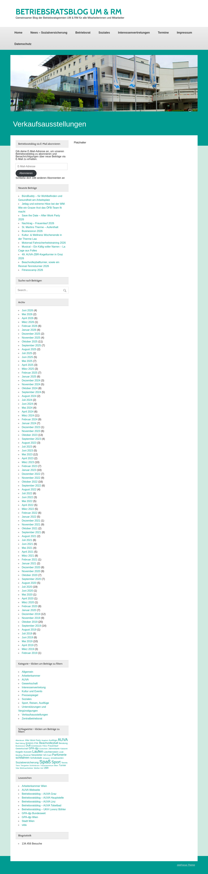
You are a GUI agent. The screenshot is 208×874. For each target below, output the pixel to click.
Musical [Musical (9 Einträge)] (27, 755)
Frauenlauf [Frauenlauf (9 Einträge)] (53, 746)
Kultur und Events (32, 691)
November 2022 (31, 477)
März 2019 (28, 649)
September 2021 (31, 532)
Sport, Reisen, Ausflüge (35, 703)
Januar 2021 (29, 563)
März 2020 (28, 602)
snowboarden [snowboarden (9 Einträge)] (57, 758)
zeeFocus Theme (186, 865)
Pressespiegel (30, 695)
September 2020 (31, 579)
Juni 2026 (27, 310)
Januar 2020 (29, 610)
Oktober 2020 (30, 575)
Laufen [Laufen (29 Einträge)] (37, 751)
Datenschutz (23, 44)
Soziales (104, 32)
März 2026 (28, 322)
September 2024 (31, 392)
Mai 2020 (27, 594)
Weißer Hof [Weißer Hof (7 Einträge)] (38, 768)
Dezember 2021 (31, 520)
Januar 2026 (29, 329)
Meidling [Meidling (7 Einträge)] (19, 755)
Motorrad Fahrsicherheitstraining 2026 (44, 242)
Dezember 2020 (31, 567)
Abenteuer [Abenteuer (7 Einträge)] (20, 740)
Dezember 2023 (31, 427)
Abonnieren (26, 173)
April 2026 (27, 318)
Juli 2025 (27, 353)
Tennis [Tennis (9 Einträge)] (64, 762)
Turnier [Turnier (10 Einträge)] (62, 765)
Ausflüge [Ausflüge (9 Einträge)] (53, 740)
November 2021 (31, 524)
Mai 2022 (27, 501)
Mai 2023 (27, 454)
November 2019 (31, 618)
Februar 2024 (29, 419)
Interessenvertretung (34, 687)
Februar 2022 (29, 512)
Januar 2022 (29, 516)
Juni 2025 (27, 357)
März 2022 (28, 509)
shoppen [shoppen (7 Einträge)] (46, 758)
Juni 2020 (27, 590)
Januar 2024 (29, 423)
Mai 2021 (27, 547)
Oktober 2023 (30, 435)
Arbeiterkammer (31, 675)
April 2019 (27, 645)
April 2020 (27, 598)
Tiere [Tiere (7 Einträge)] (18, 765)
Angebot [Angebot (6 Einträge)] (44, 740)
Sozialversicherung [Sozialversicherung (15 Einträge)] (27, 762)
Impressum (184, 32)
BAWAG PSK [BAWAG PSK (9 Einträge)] (32, 743)
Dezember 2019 (31, 614)
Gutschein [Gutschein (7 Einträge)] (43, 749)
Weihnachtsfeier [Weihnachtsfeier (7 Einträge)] (26, 768)
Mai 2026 (27, 314)
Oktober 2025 (30, 341)
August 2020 (29, 583)
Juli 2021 (27, 540)
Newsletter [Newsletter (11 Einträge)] (37, 755)
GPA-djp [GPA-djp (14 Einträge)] (34, 748)
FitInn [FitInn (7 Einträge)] (44, 746)
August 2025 (29, 349)
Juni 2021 (27, 544)
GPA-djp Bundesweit (34, 813)
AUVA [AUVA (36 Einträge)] (63, 740)
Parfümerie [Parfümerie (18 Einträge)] (59, 754)
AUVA (25, 679)
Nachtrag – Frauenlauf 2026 (38, 223)
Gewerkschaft (30, 683)
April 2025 (27, 365)
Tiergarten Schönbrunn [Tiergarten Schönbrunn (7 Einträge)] (29, 765)
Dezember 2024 (31, 380)
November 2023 (31, 431)
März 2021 (28, 555)
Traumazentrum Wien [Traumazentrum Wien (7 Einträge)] (49, 765)
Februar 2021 (29, 559)
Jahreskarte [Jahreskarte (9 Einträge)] (54, 748)
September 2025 (31, 345)
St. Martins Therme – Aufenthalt (40, 227)
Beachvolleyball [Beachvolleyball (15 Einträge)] (48, 743)
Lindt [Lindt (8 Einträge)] (61, 752)
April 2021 (27, 551)
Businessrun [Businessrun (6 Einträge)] (20, 746)
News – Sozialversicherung (48, 32)
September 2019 (31, 625)
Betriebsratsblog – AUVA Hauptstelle (43, 797)
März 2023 (28, 462)
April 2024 (27, 411)
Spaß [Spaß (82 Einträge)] (45, 761)
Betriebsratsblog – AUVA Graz (39, 793)
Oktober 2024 (30, 388)
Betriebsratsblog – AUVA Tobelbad (41, 805)
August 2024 (29, 396)
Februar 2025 (29, 372)
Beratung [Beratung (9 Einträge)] (63, 743)
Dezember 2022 (31, 474)
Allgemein (27, 671)
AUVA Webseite (31, 790)
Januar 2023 (29, 470)
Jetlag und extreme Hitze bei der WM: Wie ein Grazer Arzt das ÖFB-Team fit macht (41, 207)
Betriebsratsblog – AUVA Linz (39, 801)
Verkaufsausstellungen (35, 714)
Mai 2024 (27, 407)
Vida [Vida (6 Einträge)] (17, 768)
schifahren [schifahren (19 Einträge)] (22, 757)
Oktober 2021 (30, 528)
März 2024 (28, 415)
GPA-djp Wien (30, 817)
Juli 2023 (27, 446)
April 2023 (27, 458)
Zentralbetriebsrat (32, 718)
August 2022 (29, 489)
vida (24, 825)
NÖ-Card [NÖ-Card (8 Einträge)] (47, 755)
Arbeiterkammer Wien (34, 786)
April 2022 (27, 505)
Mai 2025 (27, 361)
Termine (163, 32)
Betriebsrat (83, 32)
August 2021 (29, 536)
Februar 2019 (29, 653)
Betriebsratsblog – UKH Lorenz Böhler (44, 809)
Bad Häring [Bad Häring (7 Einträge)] (20, 743)
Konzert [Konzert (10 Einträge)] (28, 752)
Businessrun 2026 (32, 231)
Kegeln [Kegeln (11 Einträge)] (19, 752)
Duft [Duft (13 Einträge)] (28, 745)
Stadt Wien (28, 821)
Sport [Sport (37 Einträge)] (56, 762)
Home (18, 32)
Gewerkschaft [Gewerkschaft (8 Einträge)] (22, 748)
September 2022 (31, 485)
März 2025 (28, 368)
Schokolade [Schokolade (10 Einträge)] (36, 758)
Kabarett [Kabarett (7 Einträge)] (64, 749)
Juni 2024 (27, 403)
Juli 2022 (27, 493)
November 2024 (31, 384)
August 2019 (29, 629)
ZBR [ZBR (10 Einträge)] (46, 768)
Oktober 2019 (30, 621)
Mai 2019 (27, 641)
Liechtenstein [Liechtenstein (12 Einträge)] (51, 751)
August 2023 (29, 442)
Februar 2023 (29, 466)
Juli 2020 (27, 586)
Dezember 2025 (31, 333)
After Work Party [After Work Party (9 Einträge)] (33, 740)
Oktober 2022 (30, 481)
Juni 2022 (27, 497)
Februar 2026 (29, 326)
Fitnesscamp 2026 (32, 270)
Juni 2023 (27, 450)
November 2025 (31, 337)
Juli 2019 (27, 633)
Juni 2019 (27, 637)
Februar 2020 (29, 606)
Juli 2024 (27, 400)
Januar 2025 (29, 376)
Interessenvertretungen (134, 32)
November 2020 (31, 571)
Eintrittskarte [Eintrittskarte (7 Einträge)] (36, 746)
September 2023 (31, 438)
